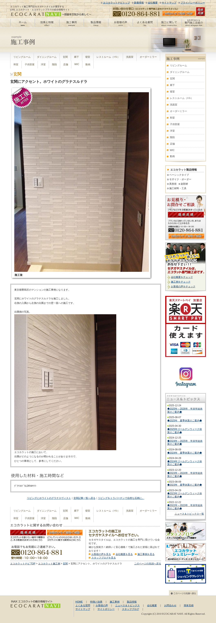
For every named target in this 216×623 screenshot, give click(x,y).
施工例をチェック (181, 281)
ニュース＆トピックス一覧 (189, 513)
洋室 (43, 64)
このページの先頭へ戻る (147, 563)
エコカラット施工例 (49, 563)
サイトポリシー (106, 609)
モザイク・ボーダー (180, 179)
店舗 (65, 64)
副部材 (184, 183)
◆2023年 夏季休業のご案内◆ (184, 484)
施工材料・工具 (177, 188)
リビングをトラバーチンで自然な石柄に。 (121, 498)
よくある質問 (82, 605)
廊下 (76, 57)
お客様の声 (102, 605)
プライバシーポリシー (193, 2)
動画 (87, 64)
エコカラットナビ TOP (22, 563)
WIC (76, 64)
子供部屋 (29, 64)
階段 (54, 64)
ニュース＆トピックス (127, 605)
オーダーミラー (148, 57)
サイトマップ (169, 2)
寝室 (87, 57)
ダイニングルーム (46, 57)
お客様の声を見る (101, 554)
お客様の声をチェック (183, 286)
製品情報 (132, 601)
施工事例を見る (146, 554)
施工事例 (115, 601)
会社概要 (153, 2)
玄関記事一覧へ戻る (84, 498)
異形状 (173, 183)
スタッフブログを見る (103, 557)
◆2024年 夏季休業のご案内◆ (184, 452)
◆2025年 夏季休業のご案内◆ (184, 420)
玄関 (65, 57)
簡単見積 (189, 605)
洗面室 (129, 57)
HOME (79, 601)
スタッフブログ (130, 609)
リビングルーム (22, 57)
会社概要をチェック (182, 277)
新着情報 (139, 2)
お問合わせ (170, 605)
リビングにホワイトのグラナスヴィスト (49, 498)
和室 (15, 64)
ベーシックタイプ (179, 174)
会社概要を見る (124, 554)
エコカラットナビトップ (116, 2)
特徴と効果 (96, 601)
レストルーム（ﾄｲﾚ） (108, 57)
